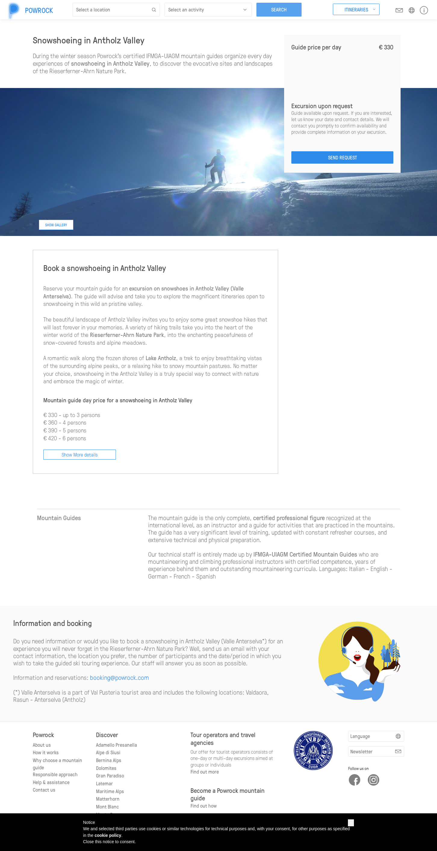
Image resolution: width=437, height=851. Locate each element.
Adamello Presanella (116, 744)
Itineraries (356, 9)
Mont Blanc (107, 806)
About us (42, 744)
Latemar (104, 783)
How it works (46, 752)
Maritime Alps (110, 791)
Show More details (80, 454)
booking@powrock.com (119, 677)
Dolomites (106, 768)
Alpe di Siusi (108, 752)
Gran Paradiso (110, 775)
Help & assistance (51, 782)
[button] (351, 822)
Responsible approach (55, 774)
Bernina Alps (108, 760)
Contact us (44, 789)
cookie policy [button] (108, 835)
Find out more (205, 771)
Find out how (204, 805)
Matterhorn (107, 798)
